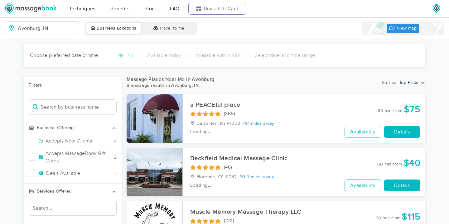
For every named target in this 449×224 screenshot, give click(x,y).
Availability (363, 131)
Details (402, 131)
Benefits (119, 8)
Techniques (82, 8)
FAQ (175, 8)
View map (403, 28)
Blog (149, 8)
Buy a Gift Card (217, 8)
